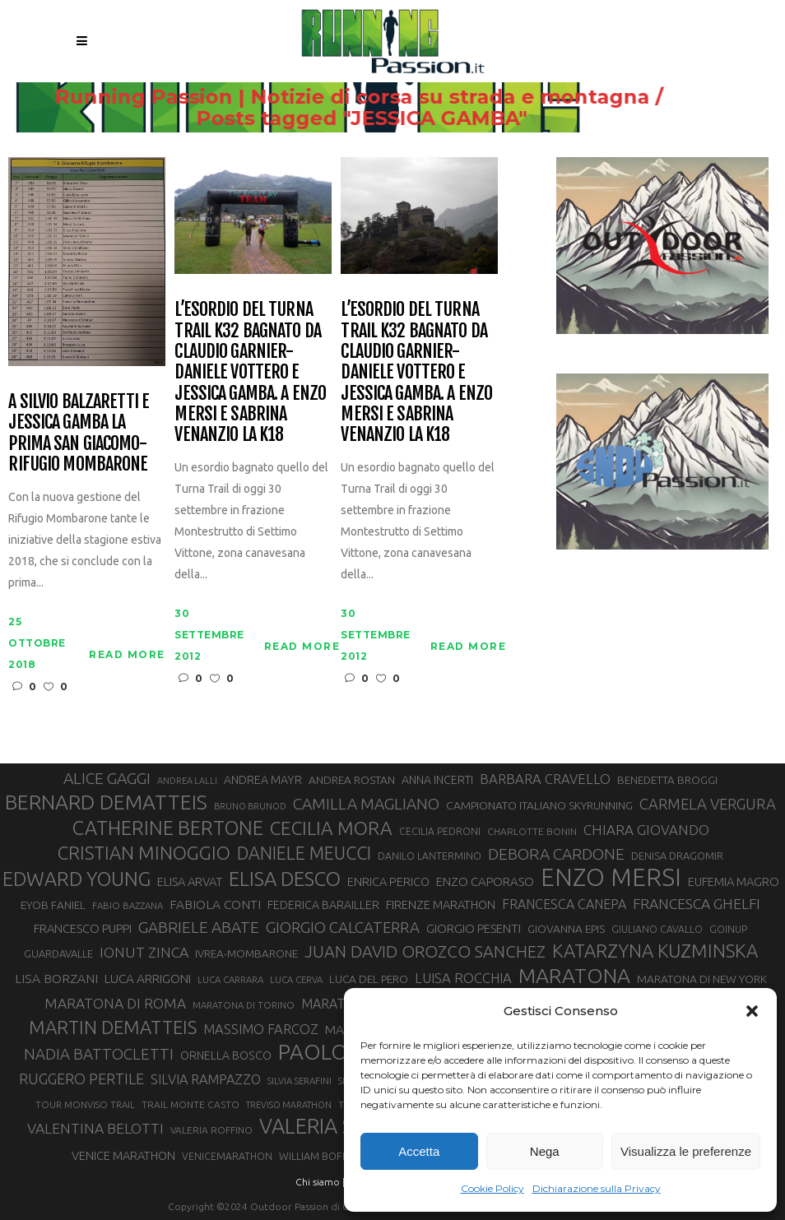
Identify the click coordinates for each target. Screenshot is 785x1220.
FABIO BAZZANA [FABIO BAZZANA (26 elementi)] (127, 905)
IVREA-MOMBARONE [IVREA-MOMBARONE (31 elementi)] (246, 954)
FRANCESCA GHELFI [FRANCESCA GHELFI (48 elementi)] (696, 904)
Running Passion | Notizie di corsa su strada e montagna (448, 97)
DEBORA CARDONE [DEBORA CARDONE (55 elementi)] (556, 854)
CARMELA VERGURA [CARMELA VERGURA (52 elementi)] (707, 804)
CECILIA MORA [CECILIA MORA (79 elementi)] (331, 828)
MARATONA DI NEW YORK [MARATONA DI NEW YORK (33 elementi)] (702, 979)
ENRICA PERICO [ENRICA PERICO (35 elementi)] (388, 881)
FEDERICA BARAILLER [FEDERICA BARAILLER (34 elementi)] (323, 905)
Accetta (418, 1151)
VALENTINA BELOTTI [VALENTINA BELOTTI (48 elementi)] (95, 1128)
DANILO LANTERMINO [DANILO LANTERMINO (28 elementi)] (429, 856)
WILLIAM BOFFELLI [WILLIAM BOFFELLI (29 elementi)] (322, 1156)
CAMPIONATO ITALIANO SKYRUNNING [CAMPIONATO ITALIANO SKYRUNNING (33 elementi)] (539, 805)
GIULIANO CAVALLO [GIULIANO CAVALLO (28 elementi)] (657, 929)
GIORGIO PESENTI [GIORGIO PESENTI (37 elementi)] (473, 928)
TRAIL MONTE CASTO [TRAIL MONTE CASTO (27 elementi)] (190, 1104)
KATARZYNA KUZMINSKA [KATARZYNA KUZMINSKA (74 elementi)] (655, 950)
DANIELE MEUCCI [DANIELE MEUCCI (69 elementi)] (304, 853)
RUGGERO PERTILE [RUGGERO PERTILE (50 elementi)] (81, 1078)
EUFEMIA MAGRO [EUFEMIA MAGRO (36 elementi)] (733, 881)
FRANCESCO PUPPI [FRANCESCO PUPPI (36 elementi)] (83, 928)
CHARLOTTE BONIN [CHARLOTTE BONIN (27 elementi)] (532, 831)
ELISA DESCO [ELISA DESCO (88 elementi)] (285, 879)
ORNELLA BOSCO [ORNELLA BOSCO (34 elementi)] (226, 1055)
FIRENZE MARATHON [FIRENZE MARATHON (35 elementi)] (440, 905)
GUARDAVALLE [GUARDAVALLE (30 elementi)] (58, 953)
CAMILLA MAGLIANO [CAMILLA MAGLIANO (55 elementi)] (366, 804)
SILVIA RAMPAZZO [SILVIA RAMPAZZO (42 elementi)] (206, 1079)
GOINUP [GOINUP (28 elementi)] (728, 929)
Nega (545, 1151)
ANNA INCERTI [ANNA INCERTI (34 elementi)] (437, 779)
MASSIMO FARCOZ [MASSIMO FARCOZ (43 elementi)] (260, 1029)
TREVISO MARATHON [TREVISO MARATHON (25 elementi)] (289, 1105)
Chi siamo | (320, 1181)
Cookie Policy (492, 1188)
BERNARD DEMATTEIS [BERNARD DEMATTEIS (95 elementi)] (106, 802)
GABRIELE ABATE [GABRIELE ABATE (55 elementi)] (198, 927)
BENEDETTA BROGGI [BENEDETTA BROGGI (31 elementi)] (667, 780)
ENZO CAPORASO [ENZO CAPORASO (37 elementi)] (485, 881)
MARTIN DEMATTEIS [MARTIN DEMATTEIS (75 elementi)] (113, 1027)
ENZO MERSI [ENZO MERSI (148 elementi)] (611, 877)
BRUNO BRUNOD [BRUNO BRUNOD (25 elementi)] (250, 806)
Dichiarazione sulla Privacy (596, 1188)
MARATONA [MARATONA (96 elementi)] (574, 975)
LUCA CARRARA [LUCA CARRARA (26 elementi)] (230, 979)
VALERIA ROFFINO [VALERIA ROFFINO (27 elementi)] (211, 1130)
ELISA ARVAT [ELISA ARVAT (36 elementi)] (189, 881)
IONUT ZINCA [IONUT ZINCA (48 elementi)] (144, 952)
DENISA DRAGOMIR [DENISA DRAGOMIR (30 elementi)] (677, 855)
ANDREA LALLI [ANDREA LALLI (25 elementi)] (187, 781)
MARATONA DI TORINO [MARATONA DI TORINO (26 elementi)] (244, 1005)
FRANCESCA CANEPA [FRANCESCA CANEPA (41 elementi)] (564, 904)
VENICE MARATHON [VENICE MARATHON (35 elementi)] (123, 1155)
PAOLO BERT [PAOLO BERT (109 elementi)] (340, 1052)
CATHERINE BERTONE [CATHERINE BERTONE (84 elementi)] (167, 827)
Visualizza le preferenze (685, 1151)
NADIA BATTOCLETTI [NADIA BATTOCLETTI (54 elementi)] (99, 1054)
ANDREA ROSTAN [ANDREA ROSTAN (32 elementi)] (352, 779)
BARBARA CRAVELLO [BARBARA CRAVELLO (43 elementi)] (545, 779)
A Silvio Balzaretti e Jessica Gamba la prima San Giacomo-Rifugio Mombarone (78, 432)
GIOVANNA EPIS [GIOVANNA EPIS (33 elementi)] (566, 928)
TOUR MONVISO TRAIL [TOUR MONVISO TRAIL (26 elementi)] (85, 1104)
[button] (752, 1011)
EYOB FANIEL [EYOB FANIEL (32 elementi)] (53, 905)
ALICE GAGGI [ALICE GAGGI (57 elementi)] (107, 778)
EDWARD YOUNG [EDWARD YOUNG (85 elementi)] (76, 878)
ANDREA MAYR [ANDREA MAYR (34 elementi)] (263, 779)
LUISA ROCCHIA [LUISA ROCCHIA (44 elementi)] (463, 978)
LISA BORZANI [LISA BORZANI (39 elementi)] (56, 979)
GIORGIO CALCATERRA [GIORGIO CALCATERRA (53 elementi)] (343, 927)
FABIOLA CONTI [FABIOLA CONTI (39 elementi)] (215, 905)
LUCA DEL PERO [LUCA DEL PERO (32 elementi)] (368, 979)
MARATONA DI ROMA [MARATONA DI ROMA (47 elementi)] (115, 1003)
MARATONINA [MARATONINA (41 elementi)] (342, 1003)
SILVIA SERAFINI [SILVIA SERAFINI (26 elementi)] (299, 1080)
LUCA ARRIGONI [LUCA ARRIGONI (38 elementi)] (148, 979)
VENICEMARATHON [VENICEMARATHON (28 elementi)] (227, 1156)
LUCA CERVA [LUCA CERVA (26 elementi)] (296, 979)
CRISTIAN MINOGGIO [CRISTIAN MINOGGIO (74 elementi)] (144, 852)
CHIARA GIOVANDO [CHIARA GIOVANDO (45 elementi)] (646, 829)
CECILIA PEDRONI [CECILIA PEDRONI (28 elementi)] (440, 831)
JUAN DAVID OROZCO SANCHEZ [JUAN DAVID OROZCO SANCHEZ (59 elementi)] (425, 951)
